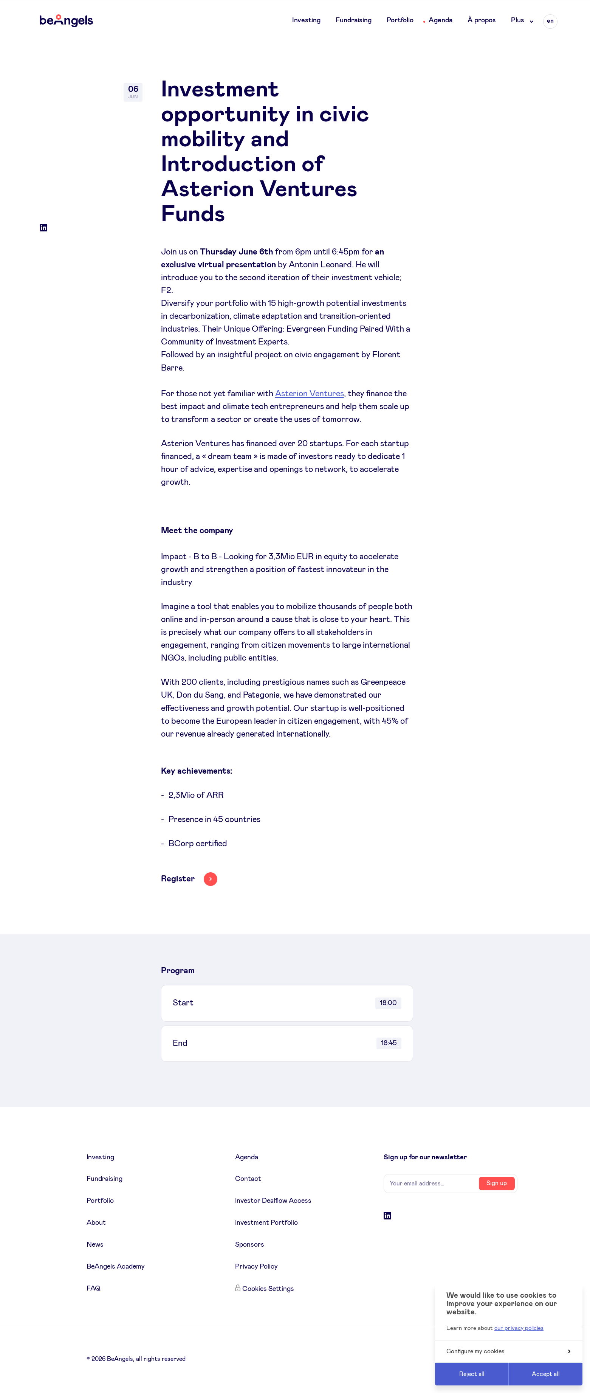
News (95, 1244)
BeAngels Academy (116, 1266)
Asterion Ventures (309, 394)
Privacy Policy (256, 1266)
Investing (306, 20)
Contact (248, 1179)
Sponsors (249, 1244)
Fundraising (354, 20)
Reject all (472, 1374)
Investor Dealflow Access (273, 1201)
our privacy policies (519, 1328)
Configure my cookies (508, 1351)
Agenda (440, 20)
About (96, 1222)
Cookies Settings (268, 1289)
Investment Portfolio (266, 1222)
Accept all (546, 1374)
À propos (482, 20)
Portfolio (400, 20)
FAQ (94, 1288)
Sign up (496, 1183)
